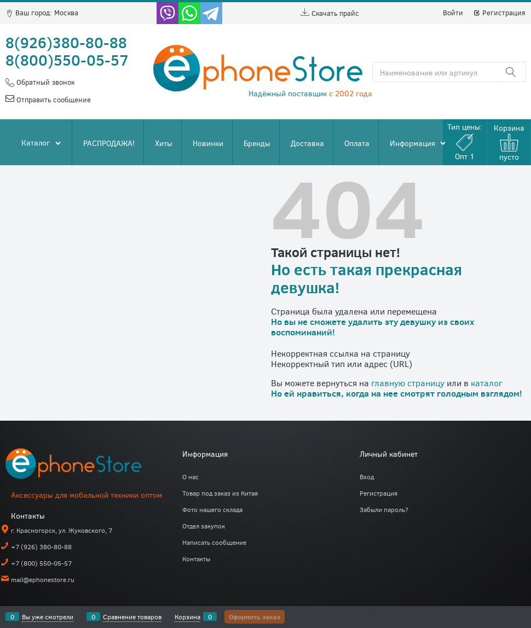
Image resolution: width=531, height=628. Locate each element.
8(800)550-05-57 (67, 59)
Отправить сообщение (52, 99)
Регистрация (499, 13)
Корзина (187, 616)
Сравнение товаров (132, 616)
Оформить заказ (254, 616)
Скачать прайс (330, 13)
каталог (487, 382)
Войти (453, 13)
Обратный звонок (44, 82)
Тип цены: (464, 141)
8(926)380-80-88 (66, 42)
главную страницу (408, 382)
